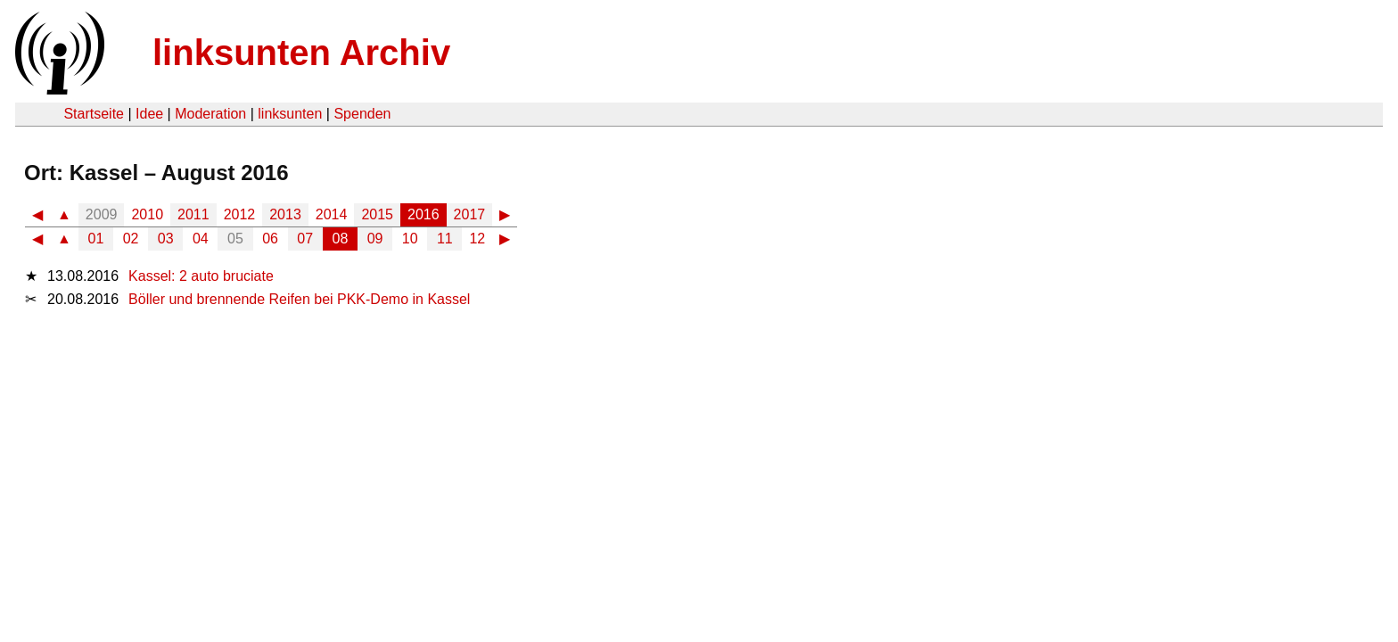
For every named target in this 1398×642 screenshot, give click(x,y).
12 (477, 238)
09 (375, 238)
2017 (470, 214)
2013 (285, 214)
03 (166, 238)
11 (445, 238)
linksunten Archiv (301, 52)
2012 (240, 214)
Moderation (210, 113)
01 (96, 238)
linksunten (290, 113)
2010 (147, 214)
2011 (193, 214)
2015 (377, 214)
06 (270, 238)
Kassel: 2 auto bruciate (201, 276)
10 (410, 238)
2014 (332, 214)
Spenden (362, 113)
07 (305, 238)
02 (131, 238)
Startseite (93, 113)
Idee (149, 113)
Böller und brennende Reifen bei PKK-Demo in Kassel (299, 299)
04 (201, 238)
